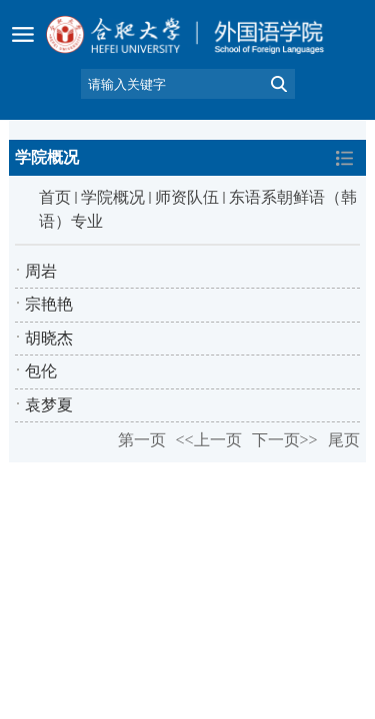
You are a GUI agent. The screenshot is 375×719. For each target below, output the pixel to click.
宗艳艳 (49, 304)
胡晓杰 (49, 338)
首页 (55, 197)
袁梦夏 (49, 404)
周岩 (41, 271)
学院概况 (113, 197)
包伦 (41, 370)
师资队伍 (187, 197)
